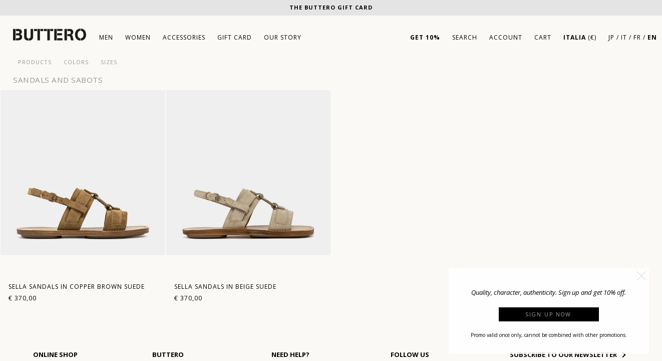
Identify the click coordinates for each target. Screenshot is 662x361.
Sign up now (548, 314)
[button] (641, 275)
